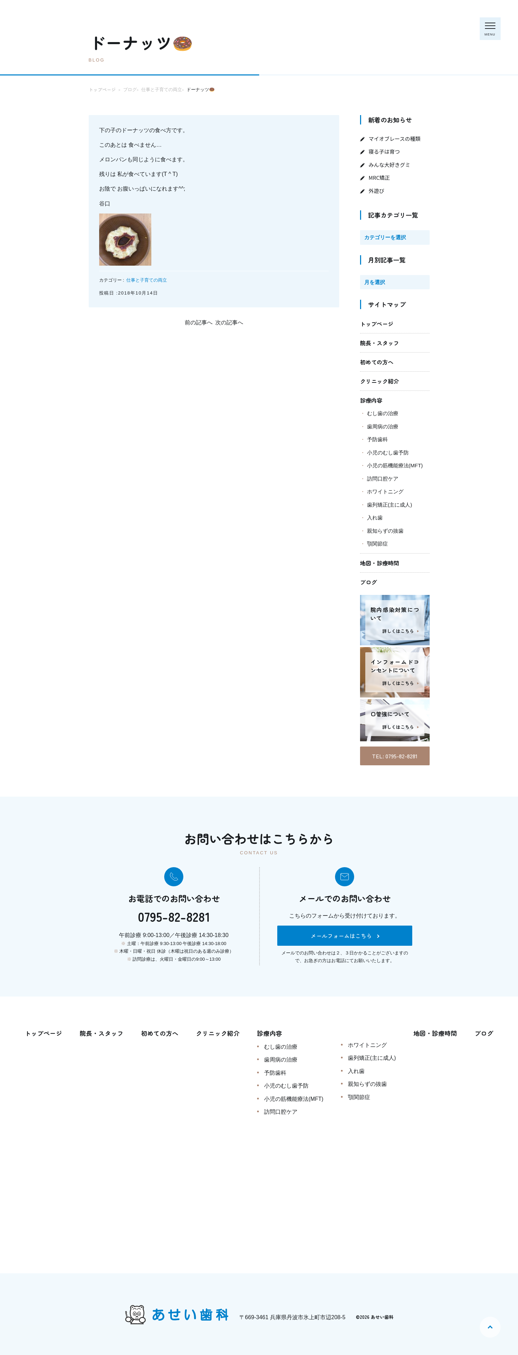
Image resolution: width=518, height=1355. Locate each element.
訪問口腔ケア (382, 479)
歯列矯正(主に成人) (389, 505)
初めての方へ (376, 362)
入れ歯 (375, 518)
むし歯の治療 (382, 413)
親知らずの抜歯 (385, 531)
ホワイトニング (385, 491)
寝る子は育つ (384, 151)
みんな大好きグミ (390, 164)
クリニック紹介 (379, 381)
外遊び (376, 190)
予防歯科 (377, 439)
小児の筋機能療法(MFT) (395, 465)
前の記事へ (199, 322)
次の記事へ (229, 322)
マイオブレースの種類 (395, 138)
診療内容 (371, 400)
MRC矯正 (379, 177)
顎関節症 (377, 544)
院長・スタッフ (379, 343)
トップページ (376, 324)
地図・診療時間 (379, 563)
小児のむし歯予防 (388, 452)
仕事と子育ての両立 (146, 280)
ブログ (368, 582)
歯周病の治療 (382, 426)
